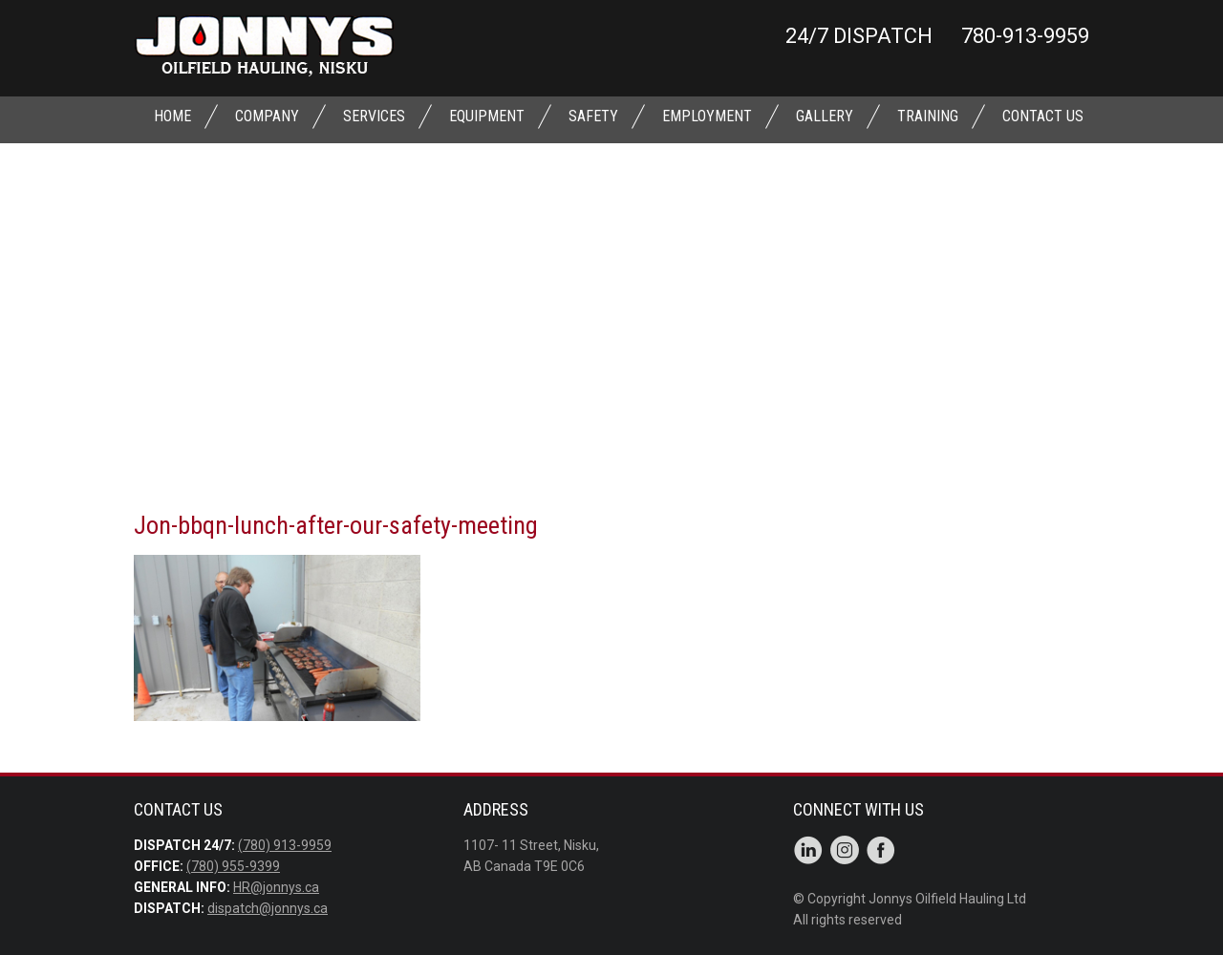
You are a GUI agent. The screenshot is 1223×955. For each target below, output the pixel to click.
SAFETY (593, 116)
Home (172, 116)
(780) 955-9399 (233, 866)
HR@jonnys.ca (276, 887)
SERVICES (374, 116)
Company (267, 116)
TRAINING (927, 116)
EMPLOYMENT (707, 116)
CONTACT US (1043, 116)
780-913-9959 (1025, 36)
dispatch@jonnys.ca (267, 908)
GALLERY (824, 116)
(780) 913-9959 (285, 845)
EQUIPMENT (487, 116)
